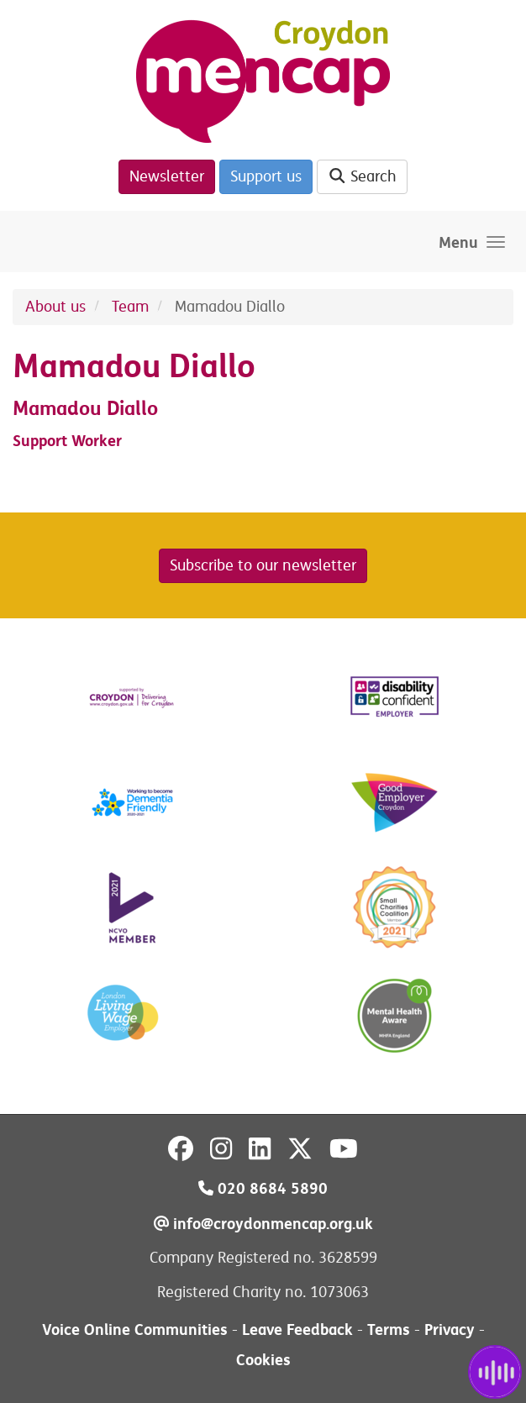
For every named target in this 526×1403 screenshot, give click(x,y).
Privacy (449, 1329)
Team (130, 306)
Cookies (263, 1359)
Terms (388, 1329)
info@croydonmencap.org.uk (263, 1223)
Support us (266, 176)
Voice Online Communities (135, 1329)
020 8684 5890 (263, 1188)
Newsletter (166, 176)
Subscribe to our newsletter (263, 565)
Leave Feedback (297, 1329)
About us (55, 306)
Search (362, 176)
